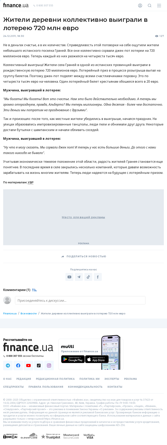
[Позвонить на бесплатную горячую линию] (28, 356)
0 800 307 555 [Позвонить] (43, 5)
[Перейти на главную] (15, 5)
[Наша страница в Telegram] (8, 365)
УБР (30, 182)
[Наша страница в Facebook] (18, 365)
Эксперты (111, 379)
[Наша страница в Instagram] (49, 365)
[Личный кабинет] (140, 5)
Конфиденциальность (85, 387)
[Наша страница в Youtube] (28, 365)
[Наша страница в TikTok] (38, 365)
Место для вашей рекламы (83, 217)
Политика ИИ (89, 379)
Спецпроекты (13, 387)
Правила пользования (45, 387)
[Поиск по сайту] (149, 5)
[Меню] (159, 5)
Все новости (29, 313)
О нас (7, 379)
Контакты (115, 387)
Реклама (130, 379)
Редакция (23, 379)
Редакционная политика (55, 379)
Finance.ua (9, 313)
